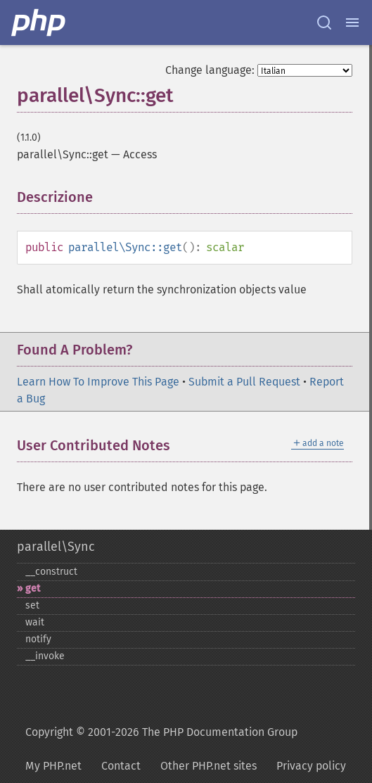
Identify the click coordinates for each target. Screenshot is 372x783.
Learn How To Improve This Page (98, 381)
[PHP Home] (39, 22)
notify (38, 639)
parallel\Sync (56, 546)
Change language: (210, 70)
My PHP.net (53, 765)
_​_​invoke (45, 656)
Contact (121, 765)
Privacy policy (311, 765)
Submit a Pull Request (244, 381)
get (32, 588)
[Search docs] (324, 22)
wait (34, 622)
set (32, 605)
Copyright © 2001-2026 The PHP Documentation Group (161, 732)
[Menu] (352, 22)
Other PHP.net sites (208, 765)
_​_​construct (51, 572)
